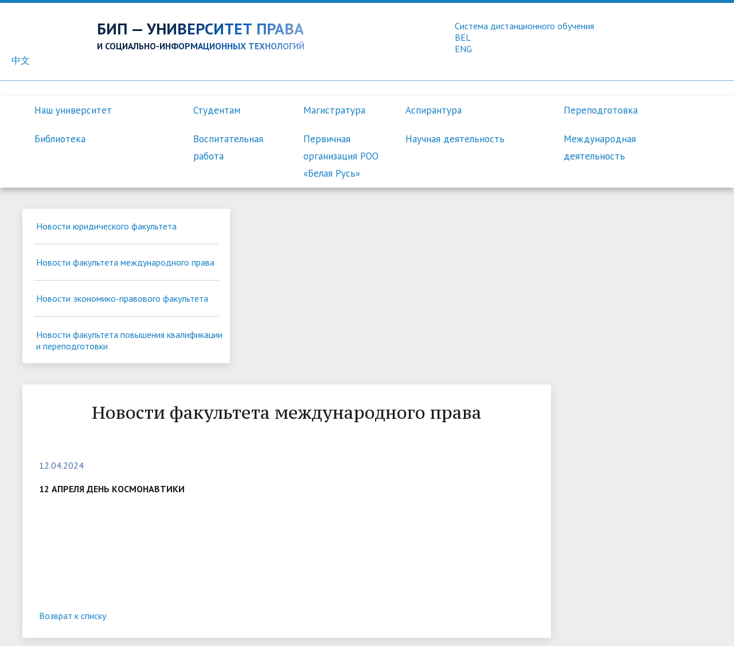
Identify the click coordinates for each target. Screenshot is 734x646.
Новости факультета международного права (84, 281)
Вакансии (441, 626)
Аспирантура (433, 110)
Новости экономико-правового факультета (99, 328)
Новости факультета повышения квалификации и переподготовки (101, 376)
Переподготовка (601, 110)
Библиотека (59, 139)
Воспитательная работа (228, 147)
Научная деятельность (455, 139)
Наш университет (73, 110)
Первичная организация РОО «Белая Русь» (340, 156)
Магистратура (334, 110)
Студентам (216, 110)
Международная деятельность (600, 147)
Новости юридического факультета (83, 233)
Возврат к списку (251, 441)
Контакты (392, 626)
